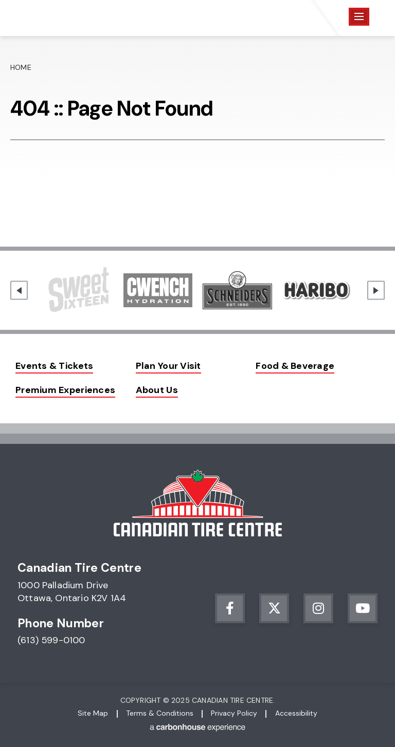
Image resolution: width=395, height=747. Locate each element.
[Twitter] (274, 608)
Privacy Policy (234, 713)
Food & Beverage (295, 366)
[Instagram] (318, 608)
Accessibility (296, 713)
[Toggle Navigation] (359, 17)
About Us (157, 390)
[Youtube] (363, 608)
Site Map (93, 713)
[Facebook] (230, 608)
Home (20, 67)
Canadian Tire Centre (67, 18)
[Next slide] (376, 290)
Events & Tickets (54, 366)
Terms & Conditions (159, 713)
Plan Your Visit (168, 366)
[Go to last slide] (19, 290)
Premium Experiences (65, 390)
